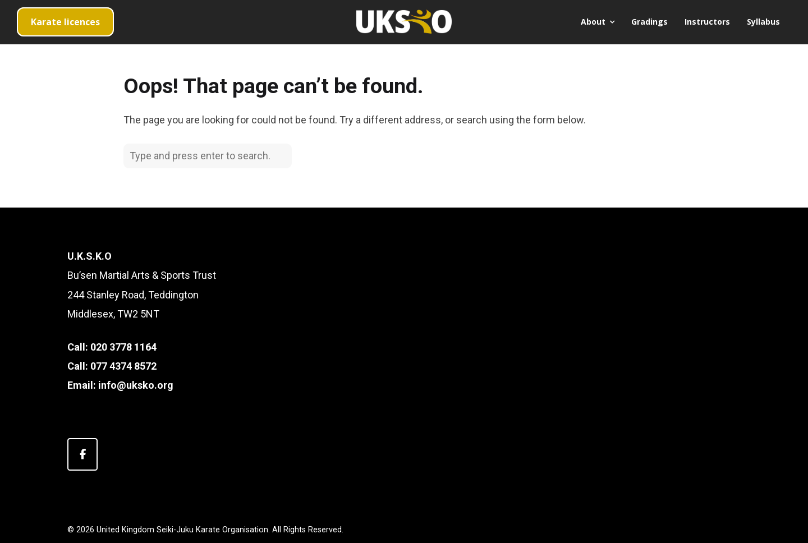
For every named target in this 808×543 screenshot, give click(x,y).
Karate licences (65, 22)
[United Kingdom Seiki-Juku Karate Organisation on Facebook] (82, 454)
